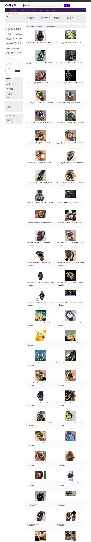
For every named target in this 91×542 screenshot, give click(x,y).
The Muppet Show (10, 119)
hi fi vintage (29, 16)
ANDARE (20, 70)
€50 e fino (7, 68)
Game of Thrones (10, 117)
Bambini (23, 10)
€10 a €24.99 (8, 64)
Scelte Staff (55, 10)
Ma (29, 10)
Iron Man (8, 107)
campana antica (32, 18)
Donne (34, 10)
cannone (30, 17)
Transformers (9, 104)
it (84, 0)
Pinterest (22, 0)
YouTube (7, 0)
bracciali (29, 19)
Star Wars (9, 102)
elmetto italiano (57, 17)
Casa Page (28, 526)
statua (70, 17)
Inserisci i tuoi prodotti (30, 527)
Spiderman (9, 105)
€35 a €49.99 (8, 67)
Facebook (17, 0)
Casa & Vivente (14, 10)
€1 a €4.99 (7, 62)
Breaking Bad (9, 115)
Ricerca (67, 5)
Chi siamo (28, 523)
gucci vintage (69, 18)
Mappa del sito (79, 0)
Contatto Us (28, 525)
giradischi (69, 16)
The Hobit (9, 106)
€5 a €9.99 (7, 63)
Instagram (28, 0)
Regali (47, 10)
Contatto (74, 0)
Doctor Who (9, 118)
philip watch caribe (57, 16)
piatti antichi (43, 16)
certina (42, 18)
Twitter (12, 0)
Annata (41, 10)
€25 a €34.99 (8, 65)
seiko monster (57, 18)
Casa (7, 10)
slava (42, 19)
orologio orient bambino (45, 17)
